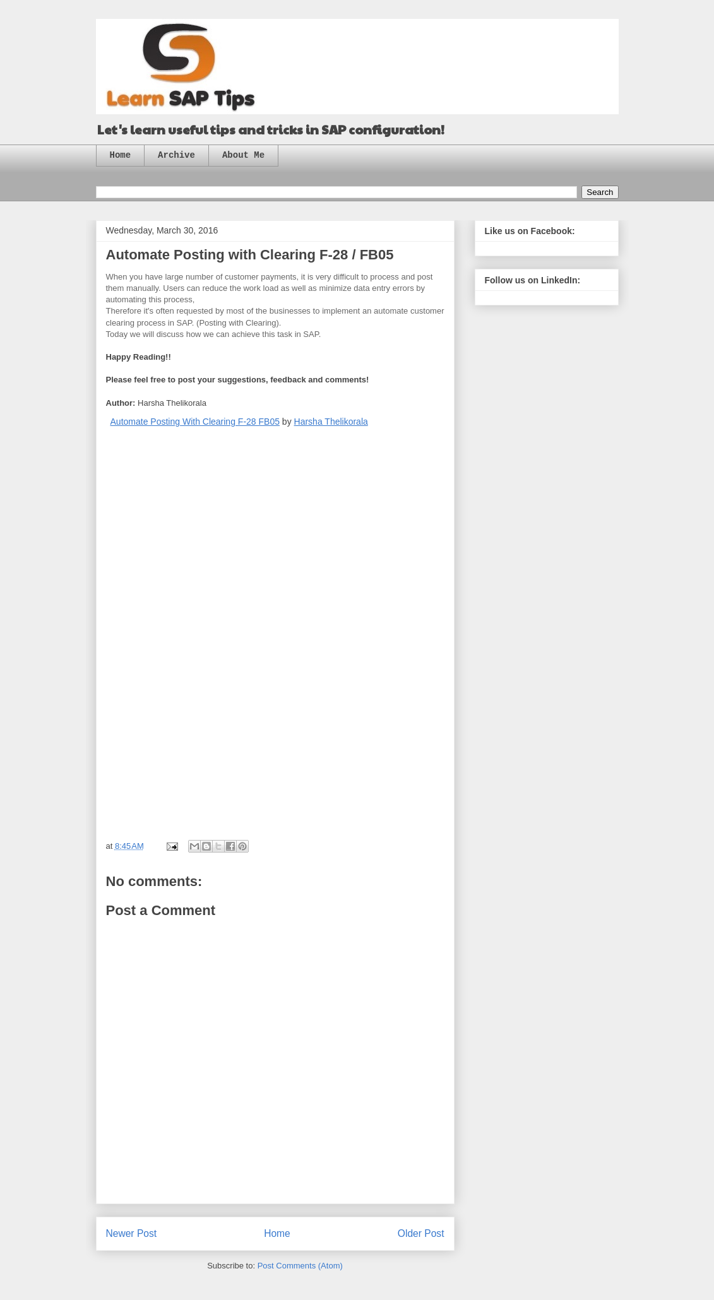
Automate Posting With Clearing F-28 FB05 (195, 422)
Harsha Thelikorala (331, 422)
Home (120, 155)
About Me (243, 155)
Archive (176, 155)
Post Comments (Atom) (300, 1265)
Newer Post (131, 1233)
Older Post (421, 1233)
